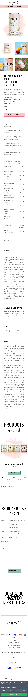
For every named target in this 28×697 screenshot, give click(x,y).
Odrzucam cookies (7, 690)
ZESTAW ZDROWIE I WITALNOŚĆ (14, 464)
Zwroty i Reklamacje (14, 645)
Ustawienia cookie (21, 690)
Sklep (14, 660)
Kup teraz (14, 473)
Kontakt (14, 640)
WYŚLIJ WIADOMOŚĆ (14, 570)
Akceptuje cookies (14, 694)
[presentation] (2, 451)
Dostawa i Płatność (14, 643)
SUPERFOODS (14, 431)
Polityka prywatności (14, 647)
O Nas (14, 655)
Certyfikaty (14, 662)
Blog (14, 657)
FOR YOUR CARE (13, 429)
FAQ (14, 638)
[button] (2, 477)
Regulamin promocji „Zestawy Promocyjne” (14, 652)
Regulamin (14, 650)
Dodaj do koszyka (14, 115)
